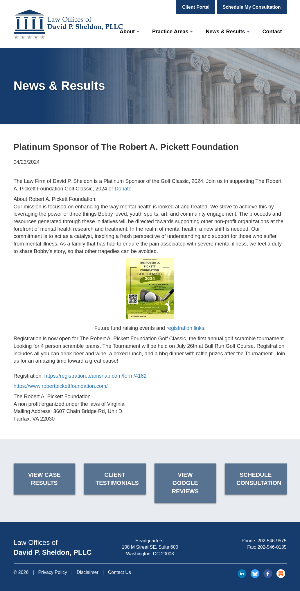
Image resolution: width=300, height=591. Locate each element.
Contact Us (119, 572)
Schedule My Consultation (251, 7)
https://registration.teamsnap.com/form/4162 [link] (95, 376)
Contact (272, 31)
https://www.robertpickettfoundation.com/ (61, 386)
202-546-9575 (272, 540)
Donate (123, 189)
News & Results (227, 31)
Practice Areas (172, 31)
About (129, 31)
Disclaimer (87, 572)
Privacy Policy (52, 572)
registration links (185, 328)
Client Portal (195, 7)
